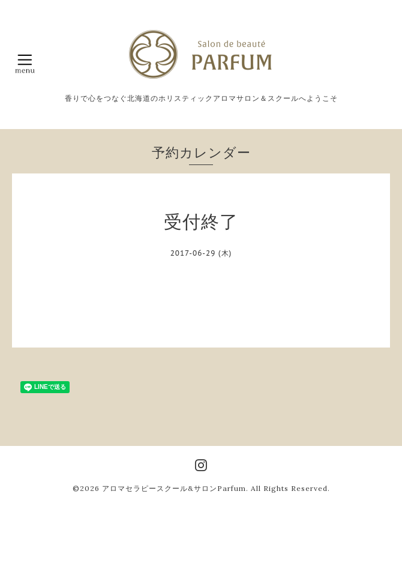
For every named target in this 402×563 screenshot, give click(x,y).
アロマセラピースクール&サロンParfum (174, 488)
